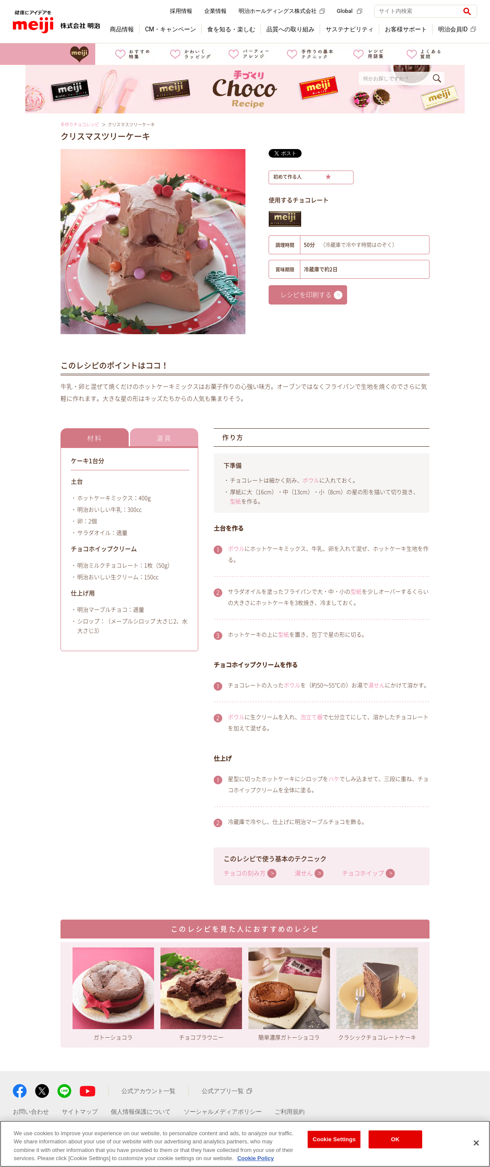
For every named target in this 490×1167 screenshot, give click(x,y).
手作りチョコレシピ (79, 124)
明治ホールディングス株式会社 (282, 11)
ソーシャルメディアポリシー (223, 1111)
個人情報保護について (141, 1111)
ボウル (310, 480)
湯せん (376, 685)
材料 (95, 438)
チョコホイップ (363, 873)
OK (395, 1139)
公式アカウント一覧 (148, 1091)
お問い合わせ (31, 1111)
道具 (164, 438)
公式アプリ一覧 (227, 1091)
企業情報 (215, 11)
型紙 (235, 501)
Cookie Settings (334, 1139)
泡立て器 (311, 717)
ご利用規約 (290, 1111)
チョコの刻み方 (245, 873)
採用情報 (181, 11)
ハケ (333, 779)
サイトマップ (80, 1111)
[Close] (476, 1142)
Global (349, 11)
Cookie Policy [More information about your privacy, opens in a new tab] (255, 1158)
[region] (245, 1144)
